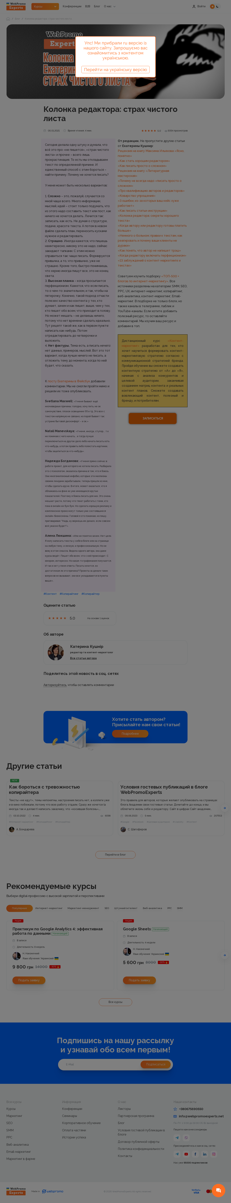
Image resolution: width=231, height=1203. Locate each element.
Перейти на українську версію (115, 69)
